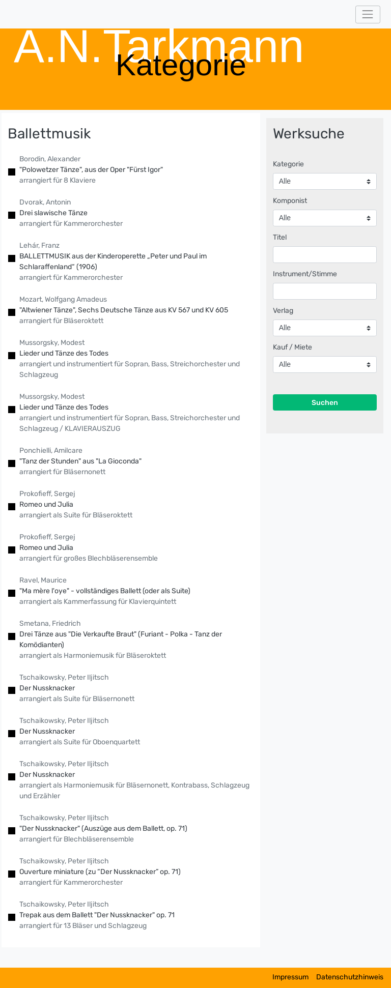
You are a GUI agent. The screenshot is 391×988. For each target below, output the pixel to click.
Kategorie (288, 164)
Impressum (290, 977)
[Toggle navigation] (367, 14)
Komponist (290, 200)
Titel (280, 237)
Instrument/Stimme (305, 274)
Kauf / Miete (292, 347)
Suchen (325, 402)
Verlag (283, 310)
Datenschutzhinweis (349, 977)
